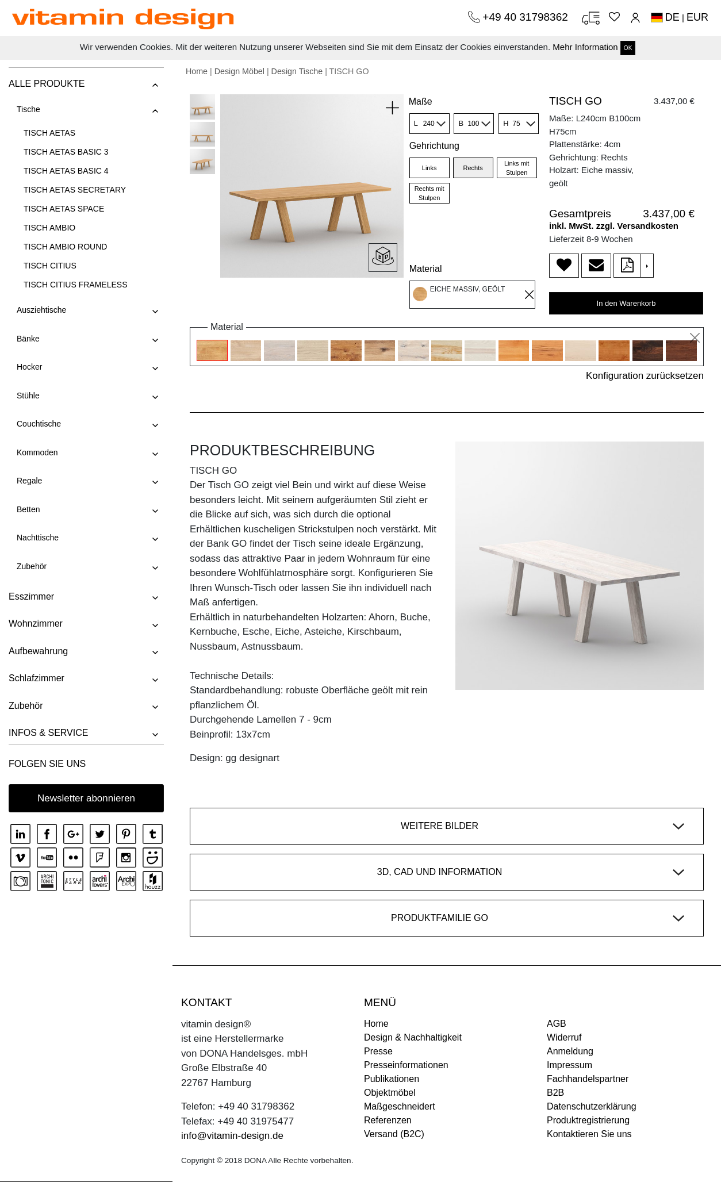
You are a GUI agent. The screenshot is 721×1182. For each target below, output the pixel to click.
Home (197, 71)
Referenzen (388, 1120)
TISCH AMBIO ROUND (65, 246)
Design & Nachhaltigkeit (413, 1037)
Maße (420, 101)
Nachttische (38, 537)
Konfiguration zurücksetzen (645, 375)
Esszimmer (31, 596)
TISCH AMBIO (49, 227)
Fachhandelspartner (587, 1079)
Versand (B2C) (394, 1134)
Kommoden (37, 452)
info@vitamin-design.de (232, 1135)
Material (425, 269)
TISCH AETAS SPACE (64, 208)
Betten (28, 509)
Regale (29, 480)
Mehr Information (585, 47)
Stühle (28, 395)
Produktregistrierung (588, 1120)
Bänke (28, 338)
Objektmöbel (390, 1092)
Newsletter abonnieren (86, 798)
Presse (378, 1051)
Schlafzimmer (36, 678)
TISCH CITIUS (50, 265)
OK (628, 48)
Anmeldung (570, 1051)
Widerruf (564, 1037)
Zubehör (32, 566)
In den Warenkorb (626, 303)
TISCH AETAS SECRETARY (75, 189)
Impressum (569, 1065)
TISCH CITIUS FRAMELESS (75, 284)
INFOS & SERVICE (48, 733)
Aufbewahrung (38, 651)
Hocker (29, 366)
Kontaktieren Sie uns (589, 1134)
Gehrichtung (434, 146)
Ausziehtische (41, 309)
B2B (555, 1092)
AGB (556, 1024)
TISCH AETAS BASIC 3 (66, 151)
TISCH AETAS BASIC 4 (66, 170)
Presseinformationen (406, 1065)
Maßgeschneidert (399, 1106)
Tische (28, 109)
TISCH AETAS (49, 132)
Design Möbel (239, 71)
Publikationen (391, 1079)
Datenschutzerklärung (591, 1106)
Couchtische (39, 423)
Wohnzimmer (36, 623)
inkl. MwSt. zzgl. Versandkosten (613, 226)
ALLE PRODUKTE (47, 84)
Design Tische (297, 71)
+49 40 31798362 (526, 17)
